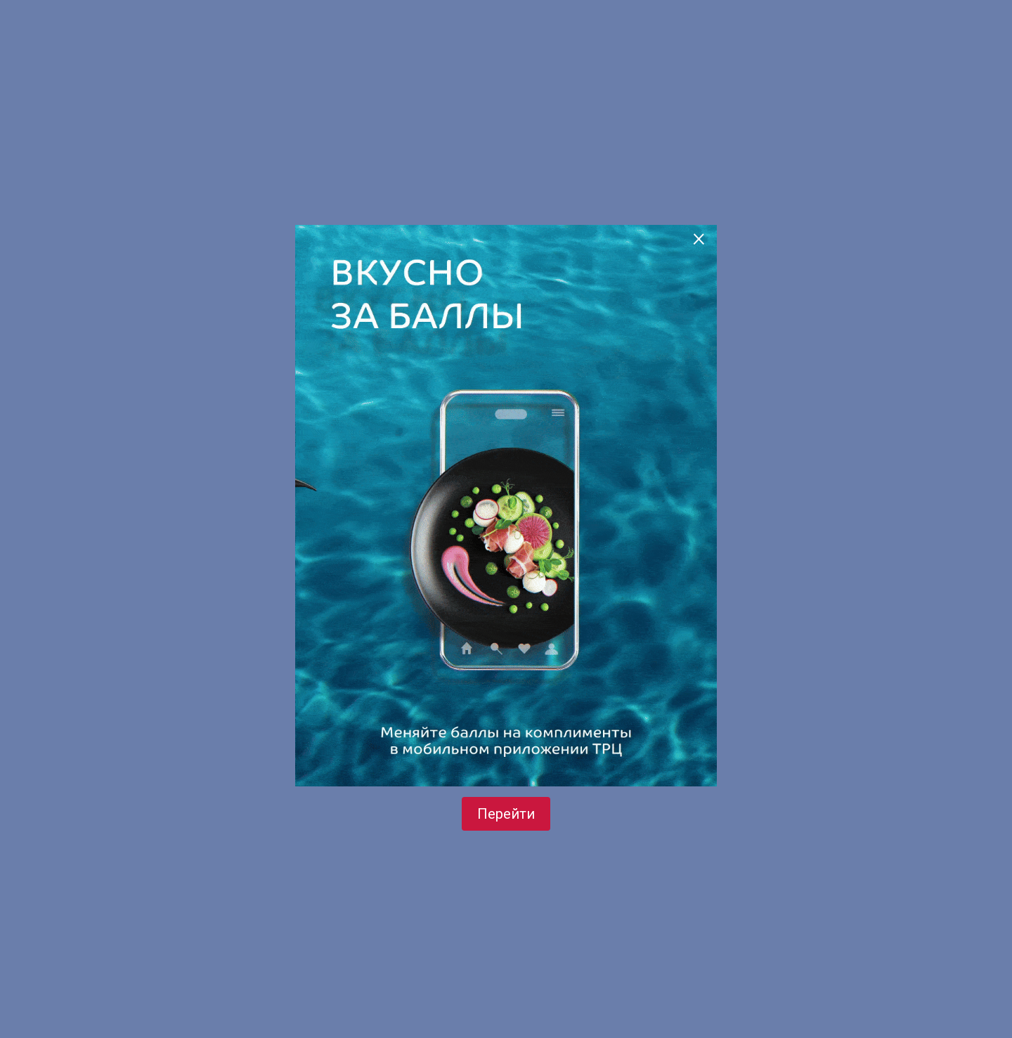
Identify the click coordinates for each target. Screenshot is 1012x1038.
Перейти (506, 813)
